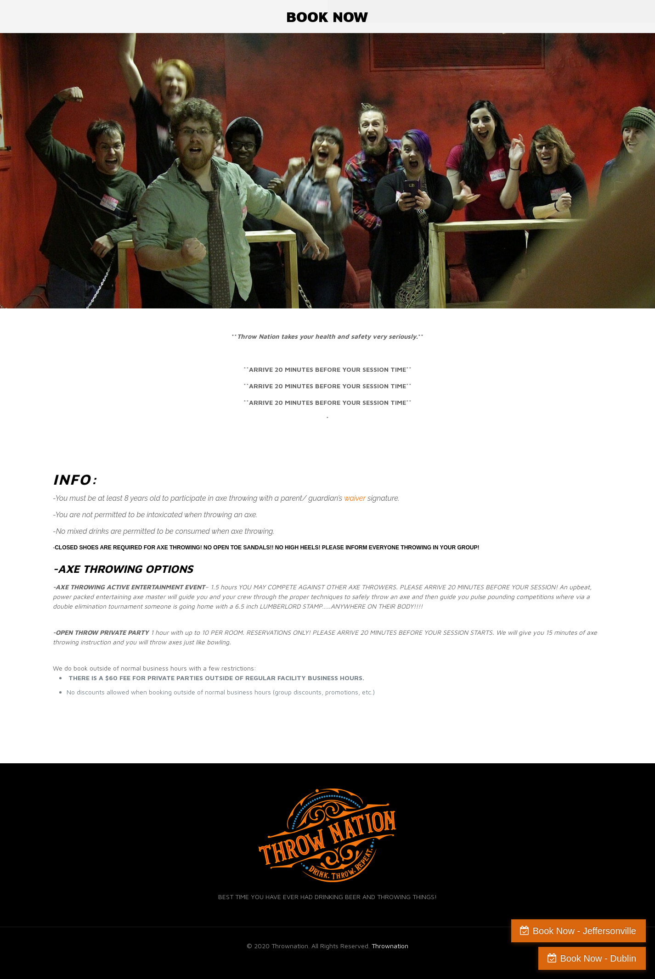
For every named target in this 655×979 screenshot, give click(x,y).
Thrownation (390, 946)
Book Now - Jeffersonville (584, 931)
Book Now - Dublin (598, 958)
